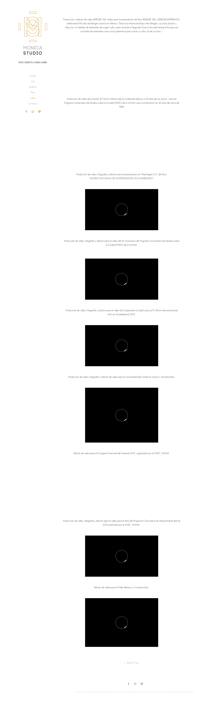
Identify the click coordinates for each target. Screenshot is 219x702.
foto (33, 92)
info (33, 81)
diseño (32, 86)
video (33, 98)
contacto (33, 103)
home (33, 75)
